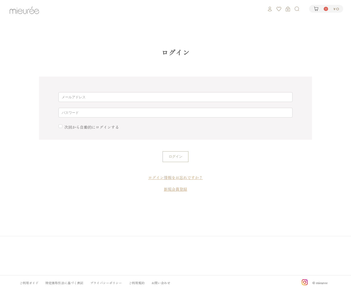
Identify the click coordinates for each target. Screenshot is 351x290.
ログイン (175, 156)
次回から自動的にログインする (91, 127)
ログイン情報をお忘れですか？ (175, 177)
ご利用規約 (137, 282)
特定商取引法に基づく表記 (64, 282)
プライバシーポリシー (106, 282)
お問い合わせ (160, 282)
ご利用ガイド (29, 282)
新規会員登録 (175, 189)
